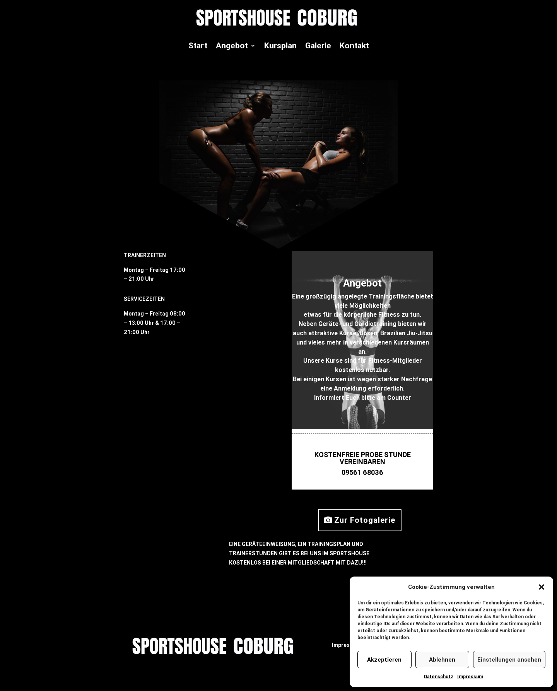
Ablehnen (442, 659)
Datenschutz (438, 676)
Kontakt (354, 46)
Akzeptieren (384, 659)
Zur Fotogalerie (364, 520)
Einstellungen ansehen (509, 659)
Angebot (232, 46)
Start (197, 46)
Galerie (318, 46)
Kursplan (280, 46)
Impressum (470, 676)
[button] (541, 587)
